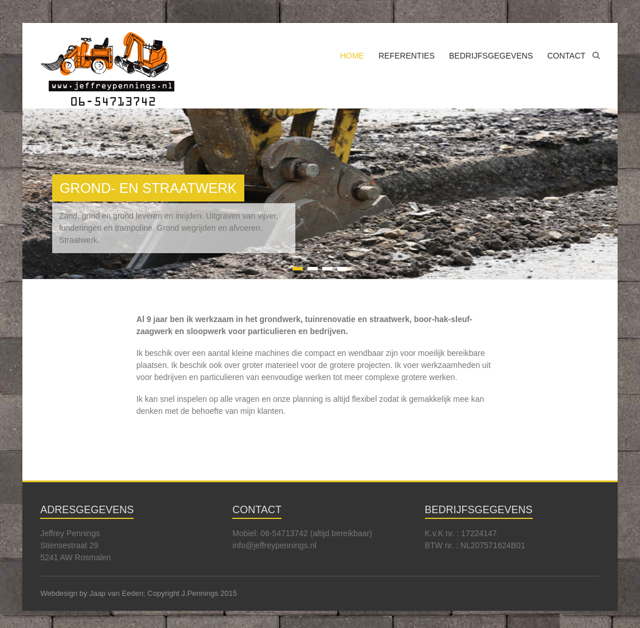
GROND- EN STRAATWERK (148, 188)
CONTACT (566, 55)
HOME (352, 55)
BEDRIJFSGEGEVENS (491, 55)
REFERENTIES (406, 55)
